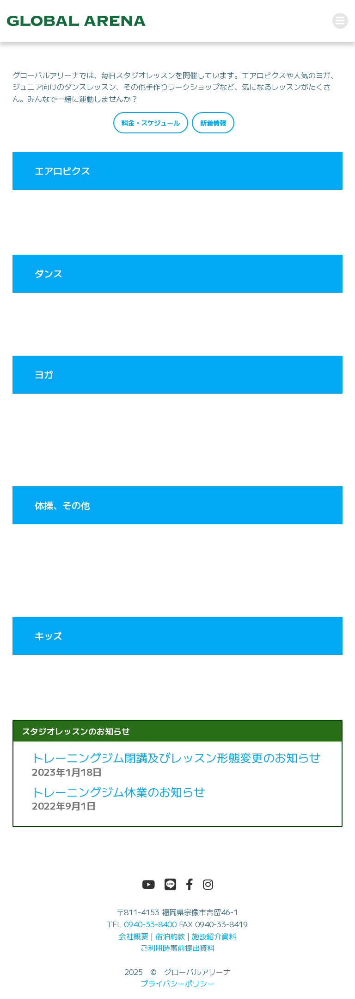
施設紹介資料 (214, 936)
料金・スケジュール (151, 122)
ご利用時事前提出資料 (177, 948)
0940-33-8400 (150, 924)
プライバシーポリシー (177, 983)
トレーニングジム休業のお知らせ (118, 791)
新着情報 (213, 122)
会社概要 (133, 936)
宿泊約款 (170, 936)
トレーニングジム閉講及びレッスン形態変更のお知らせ (176, 757)
